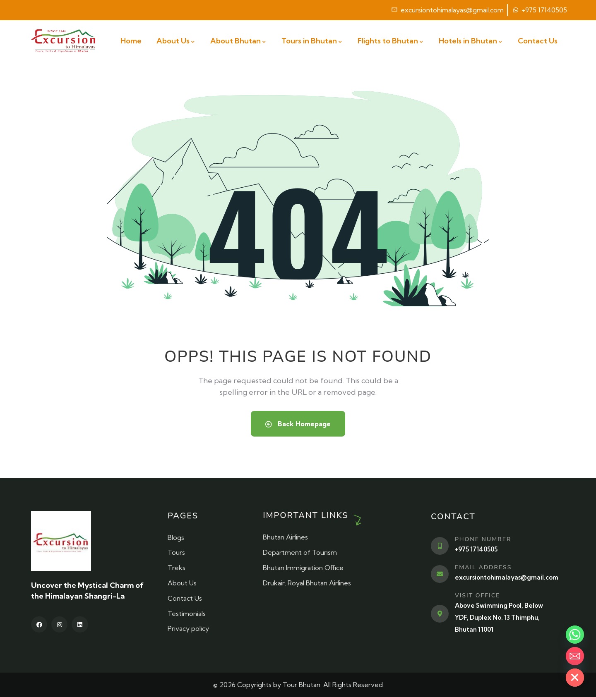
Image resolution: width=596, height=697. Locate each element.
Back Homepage (298, 424)
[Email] (575, 656)
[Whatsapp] (575, 634)
